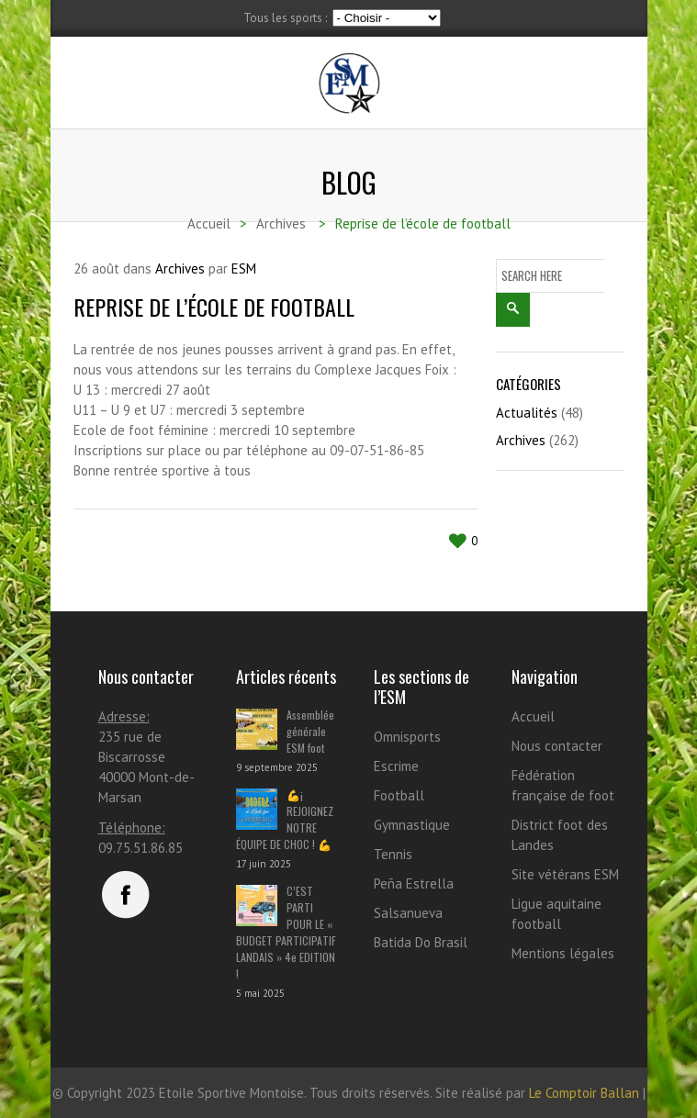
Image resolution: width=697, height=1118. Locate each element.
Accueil (533, 716)
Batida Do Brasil (420, 942)
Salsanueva (408, 913)
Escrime (396, 766)
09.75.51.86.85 (140, 847)
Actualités (526, 412)
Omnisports (407, 736)
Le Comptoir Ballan (584, 1092)
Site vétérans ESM (565, 874)
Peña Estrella (414, 883)
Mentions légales (563, 953)
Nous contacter (557, 746)
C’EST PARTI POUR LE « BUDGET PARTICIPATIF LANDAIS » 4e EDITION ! (286, 932)
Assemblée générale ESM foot (310, 731)
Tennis (393, 854)
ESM (243, 268)
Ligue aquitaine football (556, 914)
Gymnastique (412, 824)
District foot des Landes (560, 835)
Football (399, 795)
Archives (180, 268)
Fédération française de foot (563, 785)
